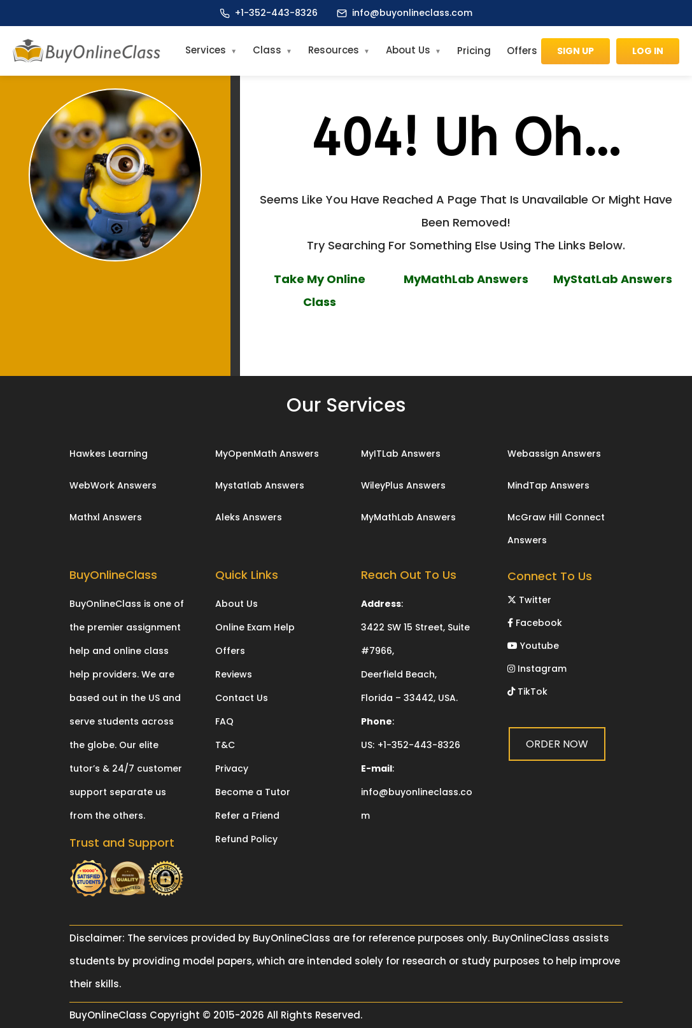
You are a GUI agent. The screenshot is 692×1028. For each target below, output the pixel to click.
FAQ (224, 721)
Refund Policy (246, 839)
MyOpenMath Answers (267, 453)
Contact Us (241, 697)
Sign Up (575, 51)
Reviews (233, 674)
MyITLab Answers (401, 453)
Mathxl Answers (105, 517)
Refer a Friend (247, 815)
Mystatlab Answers (259, 485)
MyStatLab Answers (612, 279)
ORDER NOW (466, 340)
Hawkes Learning (108, 453)
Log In (647, 51)
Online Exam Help (255, 627)
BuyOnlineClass (108, 1015)
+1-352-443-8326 (276, 12)
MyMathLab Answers (466, 279)
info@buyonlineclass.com (412, 12)
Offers (522, 50)
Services (205, 50)
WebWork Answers (113, 485)
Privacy (231, 768)
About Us (408, 50)
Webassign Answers (554, 453)
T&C (225, 745)
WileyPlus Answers (403, 485)
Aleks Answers (248, 517)
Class (267, 50)
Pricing (474, 50)
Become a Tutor (252, 792)
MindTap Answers (548, 485)
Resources (333, 50)
